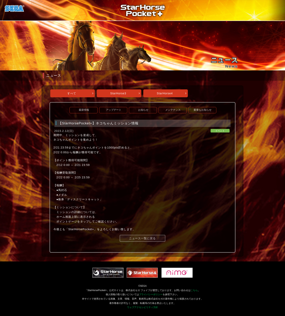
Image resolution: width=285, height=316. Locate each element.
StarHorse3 (118, 93)
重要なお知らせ (203, 110)
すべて (71, 93)
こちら (194, 290)
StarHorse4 (165, 93)
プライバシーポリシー (151, 294)
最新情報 (84, 110)
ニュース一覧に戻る (142, 238)
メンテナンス (173, 110)
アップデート (113, 110)
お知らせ (143, 110)
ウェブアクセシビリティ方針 (142, 307)
